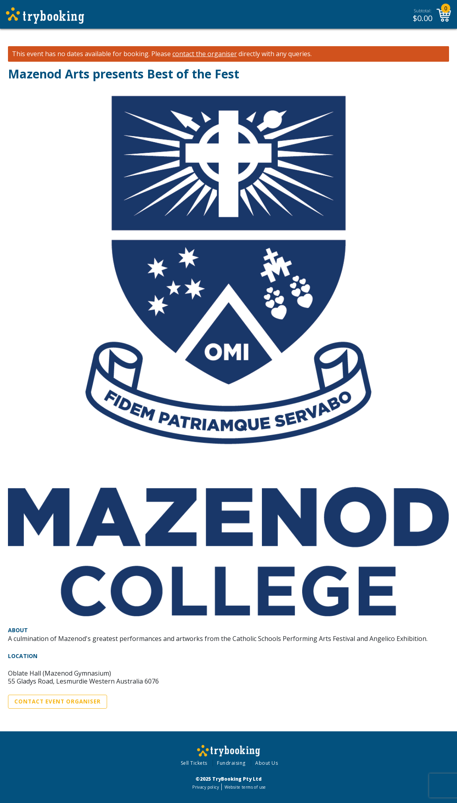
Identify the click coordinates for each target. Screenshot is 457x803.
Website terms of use (245, 787)
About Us (266, 763)
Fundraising (231, 763)
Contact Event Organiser (57, 701)
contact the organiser (204, 54)
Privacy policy (205, 787)
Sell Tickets (194, 763)
